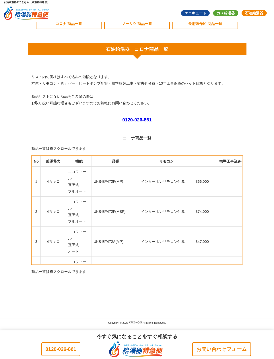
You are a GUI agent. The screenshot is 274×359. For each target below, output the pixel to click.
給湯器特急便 (135, 323)
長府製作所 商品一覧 (208, 24)
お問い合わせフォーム (221, 349)
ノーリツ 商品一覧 (137, 24)
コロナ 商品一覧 (66, 24)
